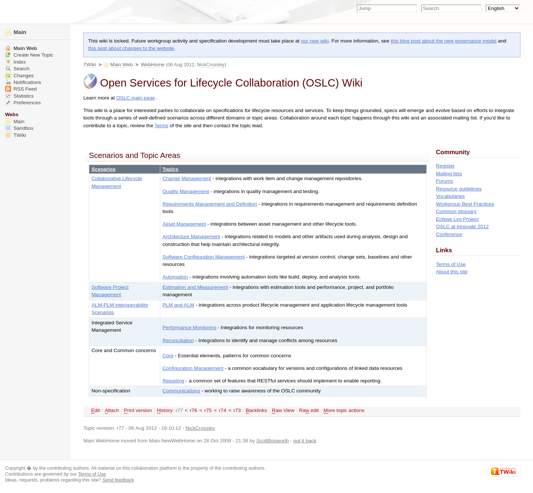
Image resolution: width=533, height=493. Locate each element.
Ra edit (309, 410)
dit (95, 410)
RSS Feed (21, 89)
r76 (193, 410)
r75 (208, 410)
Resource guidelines (459, 189)
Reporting (173, 381)
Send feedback (118, 480)
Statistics (19, 96)
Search (17, 68)
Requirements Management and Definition (209, 204)
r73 (237, 410)
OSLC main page (135, 98)
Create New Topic (29, 55)
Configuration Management (193, 368)
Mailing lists (449, 173)
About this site (452, 271)
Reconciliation (178, 340)
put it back (305, 440)
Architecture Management (191, 236)
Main (15, 32)
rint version (138, 410)
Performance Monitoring (189, 327)
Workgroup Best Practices (465, 204)
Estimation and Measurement (195, 287)
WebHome (152, 64)
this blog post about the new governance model (444, 41)
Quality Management (185, 191)
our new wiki (315, 41)
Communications (181, 391)
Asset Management (184, 224)
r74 (223, 410)
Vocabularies (450, 196)
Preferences (23, 102)
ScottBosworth (273, 440)
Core (168, 355)
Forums (444, 181)
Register (445, 166)
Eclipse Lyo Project (457, 219)
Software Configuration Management (203, 257)
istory (164, 410)
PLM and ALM (178, 305)
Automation (175, 277)
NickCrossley (211, 64)
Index (15, 62)
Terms (161, 125)
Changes (19, 75)
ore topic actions (344, 410)
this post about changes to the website (131, 48)
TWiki (89, 64)
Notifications (23, 82)
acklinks (256, 410)
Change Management (186, 178)
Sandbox (19, 128)
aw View (283, 410)
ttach (112, 410)
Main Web (121, 64)
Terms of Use (451, 264)
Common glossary (456, 211)
